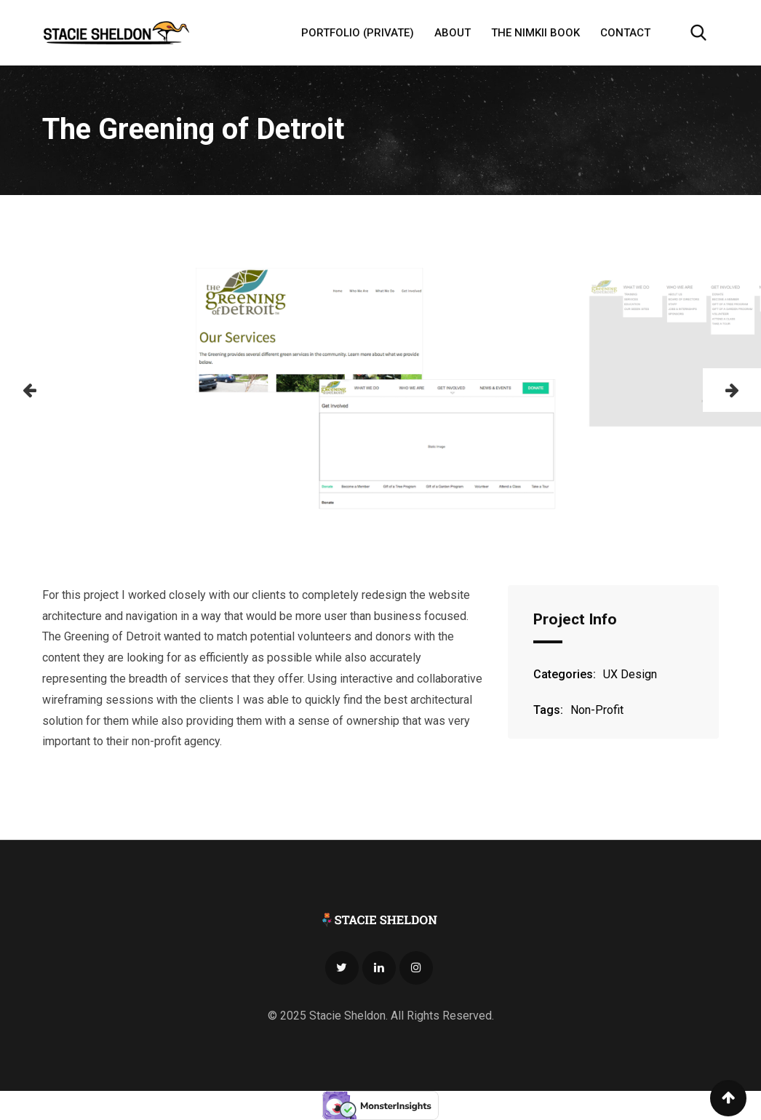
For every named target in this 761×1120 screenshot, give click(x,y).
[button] (29, 390)
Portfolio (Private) (357, 32)
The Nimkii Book (535, 32)
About (452, 32)
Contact (625, 32)
